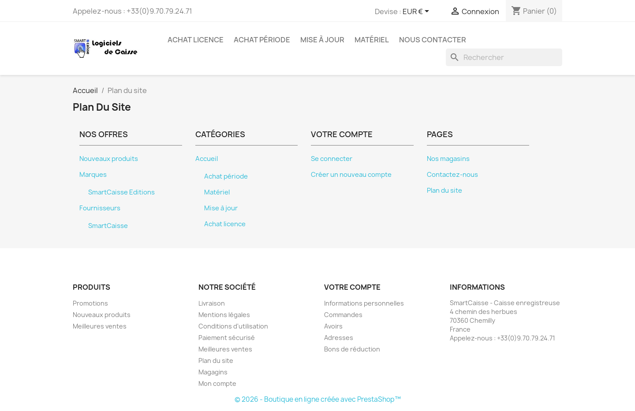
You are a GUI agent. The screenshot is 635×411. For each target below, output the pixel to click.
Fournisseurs (99, 208)
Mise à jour (322, 40)
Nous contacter (432, 40)
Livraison (211, 303)
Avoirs (333, 326)
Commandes (343, 314)
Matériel (372, 40)
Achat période (262, 40)
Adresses (338, 337)
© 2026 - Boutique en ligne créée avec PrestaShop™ (318, 399)
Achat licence (196, 40)
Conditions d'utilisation (233, 326)
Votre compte (352, 287)
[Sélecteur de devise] (417, 12)
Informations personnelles (364, 303)
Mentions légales (224, 314)
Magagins (213, 372)
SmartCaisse (108, 225)
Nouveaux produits (108, 158)
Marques (93, 174)
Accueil (206, 158)
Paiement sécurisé (226, 337)
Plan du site (444, 190)
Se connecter (331, 158)
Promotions (90, 303)
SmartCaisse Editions (121, 192)
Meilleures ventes (100, 326)
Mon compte (217, 383)
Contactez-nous (452, 174)
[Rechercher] (504, 57)
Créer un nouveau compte (351, 174)
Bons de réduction (352, 349)
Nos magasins (448, 158)
